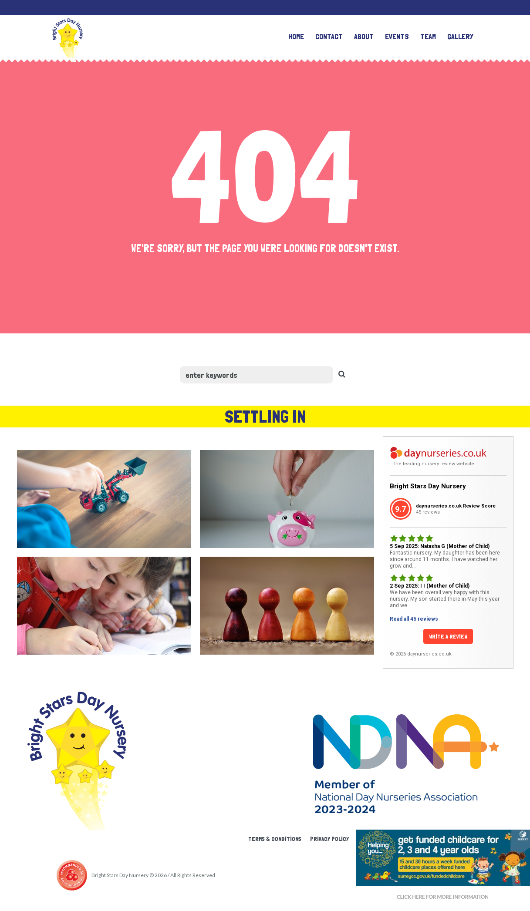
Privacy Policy (329, 838)
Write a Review (448, 636)
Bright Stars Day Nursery (428, 486)
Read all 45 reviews (414, 619)
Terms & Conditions (274, 838)
